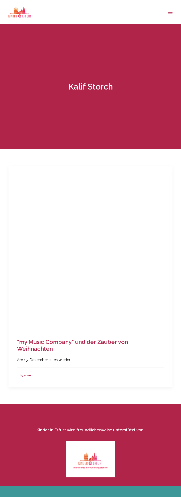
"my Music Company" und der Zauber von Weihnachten (72, 344)
